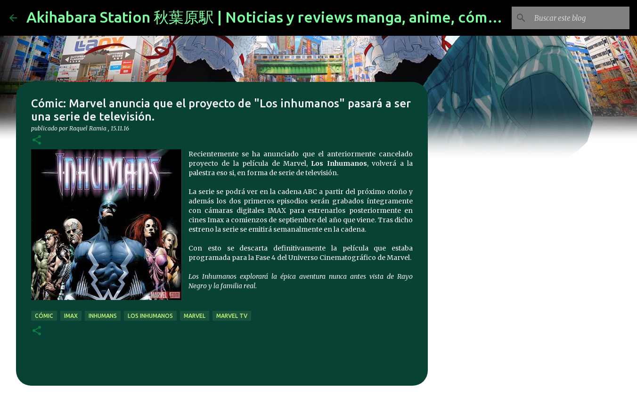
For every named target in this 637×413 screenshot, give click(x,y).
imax (71, 316)
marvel (194, 316)
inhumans (103, 316)
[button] (36, 140)
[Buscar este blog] (580, 18)
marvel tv (231, 316)
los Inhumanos (150, 316)
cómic (44, 316)
